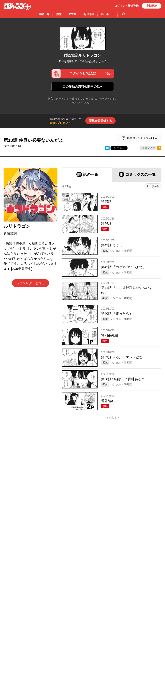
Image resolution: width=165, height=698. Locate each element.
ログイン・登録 (126, 5)
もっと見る (109, 417)
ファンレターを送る (30, 283)
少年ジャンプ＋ (17, 6)
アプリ (72, 14)
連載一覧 (44, 14)
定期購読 (151, 5)
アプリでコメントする (112, 654)
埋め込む (150, 148)
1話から (154, 186)
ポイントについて (82, 102)
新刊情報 (88, 14)
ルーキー (107, 14)
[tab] (87, 175)
